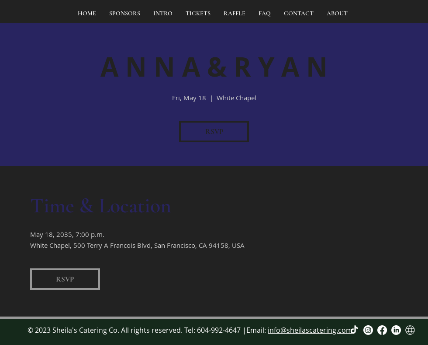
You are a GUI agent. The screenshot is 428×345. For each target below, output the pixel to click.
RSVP (214, 131)
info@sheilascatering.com (310, 330)
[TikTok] (354, 330)
